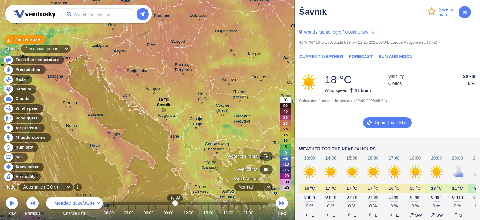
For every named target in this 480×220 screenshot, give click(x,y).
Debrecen (199, 16)
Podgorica (165, 116)
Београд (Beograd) (183, 68)
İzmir (275, 189)
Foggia (114, 134)
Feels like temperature (33, 60)
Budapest (162, 16)
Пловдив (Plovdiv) (242, 119)
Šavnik (163, 106)
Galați (288, 58)
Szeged (178, 42)
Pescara (95, 116)
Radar (17, 79)
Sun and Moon (396, 56)
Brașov (254, 54)
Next (282, 207)
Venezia (69, 58)
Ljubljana (100, 46)
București (260, 78)
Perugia (70, 104)
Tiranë (173, 137)
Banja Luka (137, 71)
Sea (15, 157)
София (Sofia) (222, 109)
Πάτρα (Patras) (200, 190)
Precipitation (24, 69)
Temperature (24, 39)
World (309, 32)
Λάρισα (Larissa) (210, 165)
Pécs (151, 45)
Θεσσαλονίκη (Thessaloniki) (217, 147)
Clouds (18, 98)
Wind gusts (23, 118)
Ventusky (33, 14)
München (58, 3)
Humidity (20, 147)
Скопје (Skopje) (196, 122)
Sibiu (234, 51)
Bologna (55, 77)
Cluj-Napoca (226, 32)
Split (126, 96)
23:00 (261, 213)
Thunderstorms (27, 137)
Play (12, 207)
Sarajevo (153, 89)
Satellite (19, 89)
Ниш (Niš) (202, 97)
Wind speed (23, 108)
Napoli (96, 146)
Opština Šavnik (359, 32)
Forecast (361, 56)
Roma (71, 126)
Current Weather (321, 56)
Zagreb (120, 51)
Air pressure (24, 128)
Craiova (229, 80)
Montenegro (329, 32)
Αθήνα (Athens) (228, 195)
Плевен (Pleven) (240, 95)
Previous (32, 207)
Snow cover (23, 167)
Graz (112, 25)
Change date (74, 207)
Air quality (22, 176)
